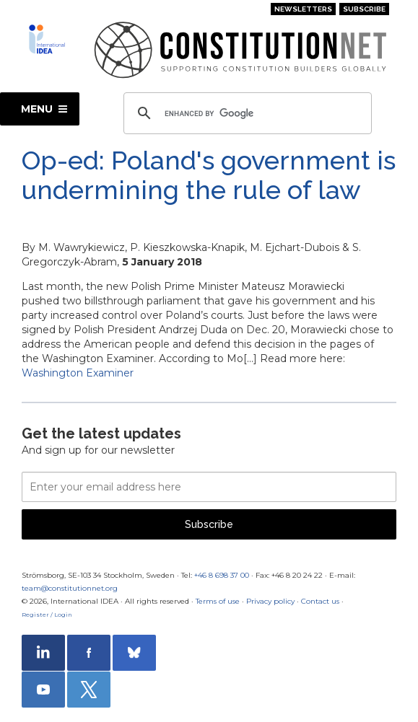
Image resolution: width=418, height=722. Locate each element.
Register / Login (47, 614)
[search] (246, 113)
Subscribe (364, 9)
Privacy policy (270, 601)
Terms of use (218, 601)
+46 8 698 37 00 (221, 575)
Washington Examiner (78, 372)
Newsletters (303, 9)
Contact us (320, 601)
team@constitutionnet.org (70, 588)
